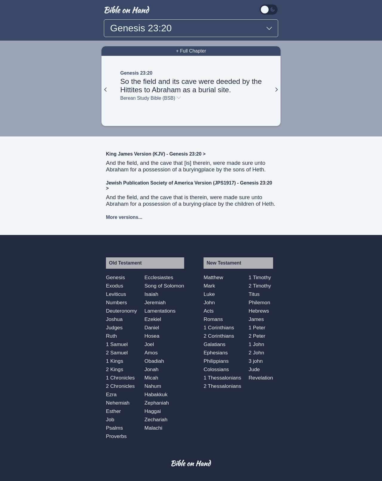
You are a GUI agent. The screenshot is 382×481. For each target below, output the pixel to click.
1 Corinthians (219, 328)
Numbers (116, 302)
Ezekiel (152, 319)
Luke (209, 294)
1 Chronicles (120, 378)
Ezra (111, 394)
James (256, 319)
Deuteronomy (121, 311)
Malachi (153, 428)
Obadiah (154, 361)
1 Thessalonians (222, 378)
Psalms (114, 428)
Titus (254, 294)
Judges (114, 328)
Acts (209, 311)
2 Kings (114, 369)
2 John (256, 353)
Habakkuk (155, 394)
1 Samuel (117, 344)
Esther (113, 411)
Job (110, 419)
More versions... (124, 217)
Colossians (216, 369)
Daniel (151, 328)
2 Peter (257, 336)
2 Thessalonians (222, 386)
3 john (256, 361)
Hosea (151, 336)
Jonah (151, 369)
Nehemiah (118, 403)
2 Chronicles (120, 386)
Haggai (152, 411)
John (209, 302)
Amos (151, 353)
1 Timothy (260, 277)
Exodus (114, 286)
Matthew (213, 277)
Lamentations (159, 311)
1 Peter (257, 328)
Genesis (115, 277)
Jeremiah (155, 302)
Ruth (111, 336)
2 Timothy (260, 286)
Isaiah (151, 294)
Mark (209, 286)
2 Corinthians (219, 336)
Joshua (114, 319)
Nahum (152, 386)
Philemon (259, 302)
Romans (213, 319)
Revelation (261, 378)
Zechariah (155, 419)
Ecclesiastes (158, 277)
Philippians (216, 361)
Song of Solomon (164, 286)
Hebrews (259, 311)
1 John (256, 344)
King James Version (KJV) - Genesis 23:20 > (156, 153)
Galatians (214, 344)
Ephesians (216, 353)
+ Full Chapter (191, 50)
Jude (254, 369)
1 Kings (114, 361)
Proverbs (116, 436)
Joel (149, 344)
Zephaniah (156, 403)
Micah (151, 378)
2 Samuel (117, 353)
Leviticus (116, 294)
